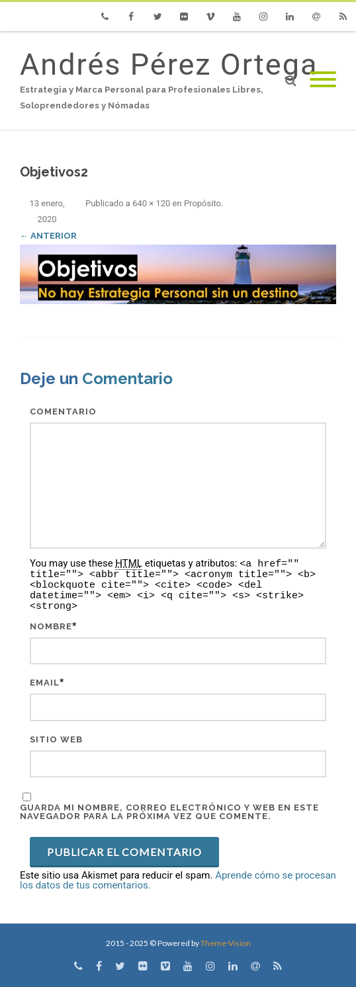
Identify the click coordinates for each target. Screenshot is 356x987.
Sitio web (56, 739)
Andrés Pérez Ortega (169, 64)
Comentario (63, 411)
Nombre (51, 626)
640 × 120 (151, 203)
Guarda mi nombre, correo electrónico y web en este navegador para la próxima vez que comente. (169, 811)
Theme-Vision (225, 943)
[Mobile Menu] (323, 80)
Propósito (202, 203)
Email (45, 682)
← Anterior (48, 236)
